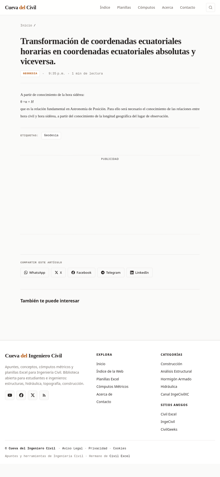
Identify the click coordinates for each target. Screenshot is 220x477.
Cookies (119, 449)
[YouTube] (9, 395)
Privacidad (98, 449)
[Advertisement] (110, 197)
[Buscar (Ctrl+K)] (210, 7)
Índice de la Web (109, 371)
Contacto (187, 7)
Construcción (171, 363)
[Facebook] (21, 395)
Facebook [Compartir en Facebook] (81, 272)
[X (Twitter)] (32, 395)
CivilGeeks (169, 429)
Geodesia (30, 73)
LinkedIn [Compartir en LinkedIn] (139, 272)
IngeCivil (168, 421)
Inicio (26, 25)
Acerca (167, 7)
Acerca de (104, 394)
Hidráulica (169, 386)
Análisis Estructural (176, 371)
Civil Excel (169, 414)
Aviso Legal (72, 449)
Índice (105, 7)
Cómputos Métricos (112, 386)
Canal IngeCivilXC (175, 394)
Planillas (124, 7)
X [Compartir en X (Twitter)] (58, 272)
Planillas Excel (107, 379)
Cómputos (146, 7)
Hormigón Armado (176, 379)
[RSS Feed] (44, 395)
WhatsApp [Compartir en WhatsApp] (34, 272)
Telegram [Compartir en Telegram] (110, 272)
